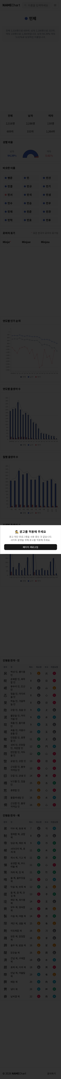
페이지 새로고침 (30, 547)
